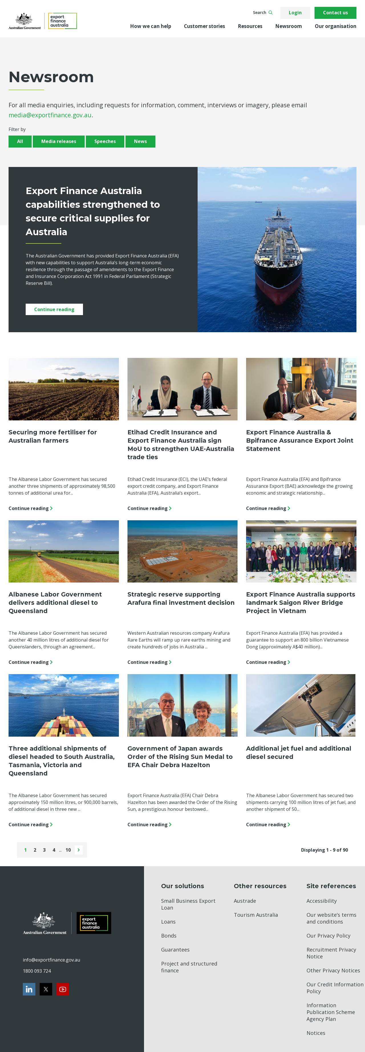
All (20, 141)
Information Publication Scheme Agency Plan (331, 1012)
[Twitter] (46, 989)
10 (69, 850)
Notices (316, 1032)
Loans (168, 921)
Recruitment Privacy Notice (331, 953)
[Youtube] (62, 989)
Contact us (335, 12)
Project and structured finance (189, 967)
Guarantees (175, 949)
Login (295, 12)
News (140, 141)
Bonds (169, 935)
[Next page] (79, 850)
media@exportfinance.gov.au (50, 115)
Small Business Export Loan (188, 904)
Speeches (105, 141)
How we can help (150, 26)
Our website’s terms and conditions (331, 918)
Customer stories (204, 26)
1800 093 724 (37, 971)
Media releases (58, 141)
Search (263, 12)
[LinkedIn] (29, 989)
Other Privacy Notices (333, 970)
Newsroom (288, 26)
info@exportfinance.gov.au (51, 960)
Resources (250, 26)
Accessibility (322, 900)
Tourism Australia (256, 914)
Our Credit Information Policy (335, 988)
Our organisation (335, 26)
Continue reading (54, 309)
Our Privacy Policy (328, 935)
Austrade (245, 900)
